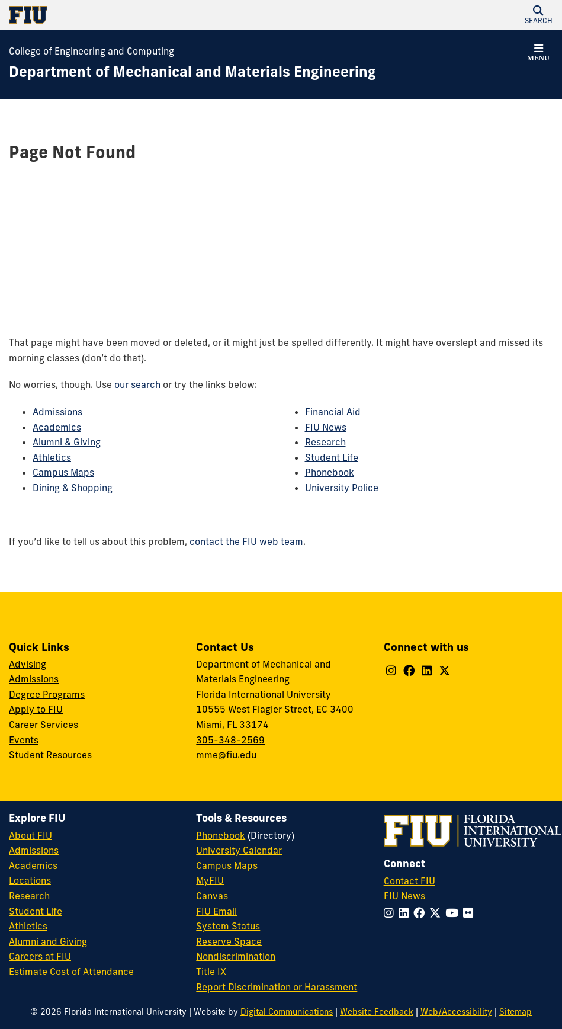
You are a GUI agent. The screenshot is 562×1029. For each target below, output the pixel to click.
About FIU (30, 835)
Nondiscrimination (235, 956)
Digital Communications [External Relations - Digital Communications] (286, 1011)
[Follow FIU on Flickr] (470, 913)
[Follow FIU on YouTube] (454, 913)
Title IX (211, 971)
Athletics (52, 457)
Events (23, 740)
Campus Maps (63, 472)
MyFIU (210, 880)
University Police (341, 487)
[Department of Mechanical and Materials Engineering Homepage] (192, 72)
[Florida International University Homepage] (145, 14)
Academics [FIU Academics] (33, 865)
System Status (228, 926)
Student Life (331, 457)
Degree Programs (47, 694)
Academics (57, 427)
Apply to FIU (36, 709)
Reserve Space (229, 941)
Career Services (43, 724)
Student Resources (50, 755)
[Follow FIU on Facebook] (421, 913)
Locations (30, 880)
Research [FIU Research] (29, 896)
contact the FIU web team (246, 541)
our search (137, 384)
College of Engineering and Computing (91, 51)
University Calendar (239, 850)
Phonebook (329, 472)
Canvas (212, 896)
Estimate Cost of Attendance (71, 971)
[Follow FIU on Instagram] (391, 913)
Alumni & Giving (67, 442)
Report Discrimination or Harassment (276, 987)
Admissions (57, 412)
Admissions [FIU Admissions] (34, 850)
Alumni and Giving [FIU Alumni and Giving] (48, 941)
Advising (27, 664)
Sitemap (515, 1011)
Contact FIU (409, 881)
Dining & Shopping (73, 487)
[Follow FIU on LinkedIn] (406, 913)
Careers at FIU (40, 956)
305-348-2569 (230, 740)
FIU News (325, 427)
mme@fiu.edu (226, 755)
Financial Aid (333, 412)
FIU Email (216, 911)
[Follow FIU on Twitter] (437, 913)
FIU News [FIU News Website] (404, 896)
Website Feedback (376, 1011)
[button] (538, 14)
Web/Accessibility (456, 1011)
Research (325, 442)
